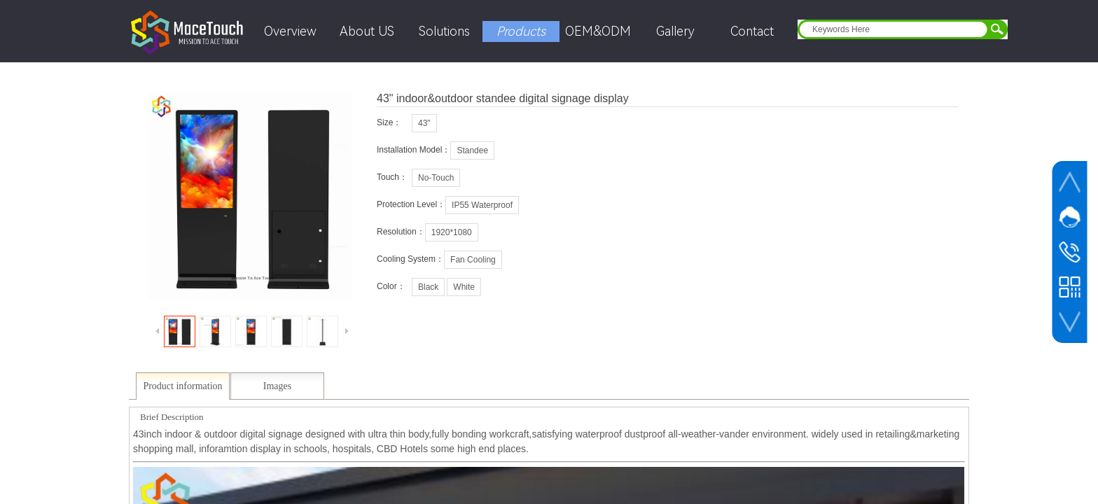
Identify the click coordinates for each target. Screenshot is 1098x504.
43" (424, 123)
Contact (752, 31)
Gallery (675, 31)
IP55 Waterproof (482, 205)
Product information (182, 386)
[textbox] (893, 29)
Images (277, 386)
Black (428, 287)
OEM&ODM (598, 31)
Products (520, 31)
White (464, 287)
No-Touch (436, 178)
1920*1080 (451, 232)
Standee (472, 150)
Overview (290, 31)
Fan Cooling (473, 260)
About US (367, 31)
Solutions (444, 31)
